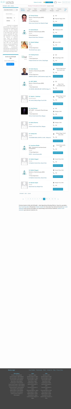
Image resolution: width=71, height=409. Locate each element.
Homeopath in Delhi (46, 379)
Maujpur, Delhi (58, 111)
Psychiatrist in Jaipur (32, 395)
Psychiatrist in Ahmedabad (16, 392)
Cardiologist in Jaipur (33, 382)
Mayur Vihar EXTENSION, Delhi (61, 85)
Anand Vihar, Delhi (59, 159)
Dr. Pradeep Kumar (34, 54)
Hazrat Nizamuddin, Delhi (60, 145)
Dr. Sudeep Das (33, 133)
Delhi (46, 373)
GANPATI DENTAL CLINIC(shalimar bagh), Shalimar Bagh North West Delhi (46, 76)
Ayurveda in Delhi (46, 381)
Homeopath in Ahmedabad (16, 379)
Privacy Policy (59, 370)
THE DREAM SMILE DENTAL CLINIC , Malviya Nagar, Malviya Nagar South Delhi (47, 137)
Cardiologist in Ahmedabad (16, 382)
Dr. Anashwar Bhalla (34, 145)
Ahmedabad (16, 373)
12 (52, 198)
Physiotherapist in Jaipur (32, 390)
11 (49, 198)
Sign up (64, 2)
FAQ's (44, 370)
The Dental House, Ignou (34, 50)
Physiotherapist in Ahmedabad (16, 387)
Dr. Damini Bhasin (33, 29)
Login (68, 2)
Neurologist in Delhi (46, 392)
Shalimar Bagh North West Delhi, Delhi (61, 69)
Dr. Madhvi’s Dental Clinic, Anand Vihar (38, 163)
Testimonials (39, 370)
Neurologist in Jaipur (32, 392)
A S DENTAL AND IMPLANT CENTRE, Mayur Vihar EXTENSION (43, 89)
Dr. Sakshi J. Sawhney (34, 96)
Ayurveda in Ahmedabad (16, 381)
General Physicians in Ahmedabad (17, 385)
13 (55, 198)
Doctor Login (11, 370)
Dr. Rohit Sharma (33, 69)
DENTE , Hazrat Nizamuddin (35, 154)
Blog (54, 370)
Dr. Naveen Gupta (33, 182)
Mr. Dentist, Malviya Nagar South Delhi (37, 100)
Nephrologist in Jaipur (32, 393)
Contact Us (49, 370)
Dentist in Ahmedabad (16, 375)
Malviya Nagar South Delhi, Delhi (61, 96)
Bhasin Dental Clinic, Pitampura (36, 37)
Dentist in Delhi (46, 375)
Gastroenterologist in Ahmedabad (17, 384)
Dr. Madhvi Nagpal (33, 159)
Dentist (30, 19)
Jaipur (32, 373)
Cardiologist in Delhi (46, 382)
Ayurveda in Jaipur (32, 381)
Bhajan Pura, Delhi (59, 182)
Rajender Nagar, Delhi (60, 18)
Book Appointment (58, 25)
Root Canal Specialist (24, 207)
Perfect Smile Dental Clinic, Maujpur (37, 116)
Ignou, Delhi (58, 42)
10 (46, 198)
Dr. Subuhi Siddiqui (34, 42)
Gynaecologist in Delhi (46, 376)
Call (56, 21)
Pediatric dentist (39, 207)
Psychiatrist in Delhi (46, 395)
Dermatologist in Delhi (46, 378)
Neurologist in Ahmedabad (16, 389)
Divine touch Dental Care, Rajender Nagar (38, 23)
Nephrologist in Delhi (46, 393)
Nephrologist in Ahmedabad (16, 390)
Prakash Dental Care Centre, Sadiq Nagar (38, 60)
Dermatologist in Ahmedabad (16, 378)
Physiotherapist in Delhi (46, 390)
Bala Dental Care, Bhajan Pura (36, 186)
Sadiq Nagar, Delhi (59, 57)
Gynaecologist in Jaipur (32, 376)
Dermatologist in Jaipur (32, 378)
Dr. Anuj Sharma (33, 108)
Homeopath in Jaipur (32, 379)
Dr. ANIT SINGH (33, 81)
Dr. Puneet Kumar (33, 15)
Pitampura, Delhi (59, 29)
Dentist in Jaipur (32, 375)
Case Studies (32, 370)
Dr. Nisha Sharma (33, 122)
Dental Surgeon (32, 98)
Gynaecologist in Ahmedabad (16, 376)
